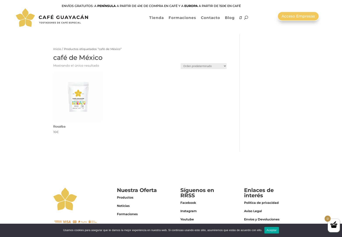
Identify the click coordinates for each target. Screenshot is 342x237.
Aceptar (272, 230)
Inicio (57, 49)
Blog (230, 18)
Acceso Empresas (298, 16)
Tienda (156, 18)
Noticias (123, 206)
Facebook (188, 203)
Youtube (187, 219)
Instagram (188, 211)
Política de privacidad (261, 203)
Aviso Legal (253, 211)
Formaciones (182, 18)
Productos (125, 197)
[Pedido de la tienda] (204, 66)
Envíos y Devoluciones (261, 219)
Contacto (210, 18)
